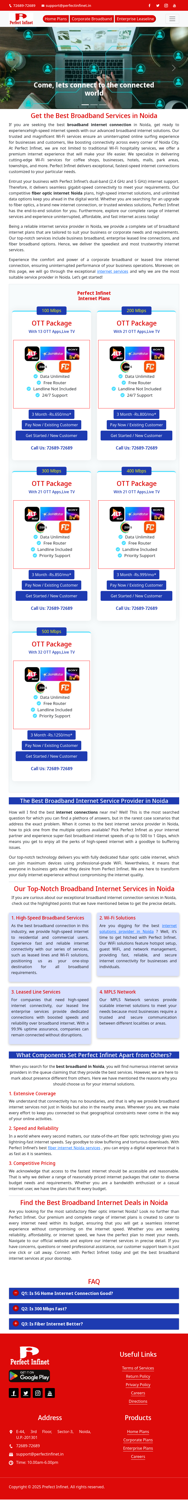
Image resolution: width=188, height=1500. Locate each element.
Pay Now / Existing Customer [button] (51, 424)
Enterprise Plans (138, 1448)
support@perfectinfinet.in (66, 5)
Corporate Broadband (92, 19)
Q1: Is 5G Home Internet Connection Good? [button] (67, 1294)
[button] (14, 68)
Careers (138, 1393)
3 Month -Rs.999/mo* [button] (136, 575)
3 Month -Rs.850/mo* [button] (51, 575)
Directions (138, 1401)
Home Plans (56, 19)
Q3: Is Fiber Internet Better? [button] (52, 1324)
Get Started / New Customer (51, 435)
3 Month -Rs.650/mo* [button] (51, 414)
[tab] (94, 1294)
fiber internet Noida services (74, 1148)
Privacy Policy (138, 1385)
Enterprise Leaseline (135, 19)
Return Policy (138, 1377)
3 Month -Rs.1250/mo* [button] (51, 735)
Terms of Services (138, 1368)
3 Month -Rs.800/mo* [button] (136, 414)
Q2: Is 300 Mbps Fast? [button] (44, 1309)
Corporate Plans (138, 1440)
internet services (112, 271)
